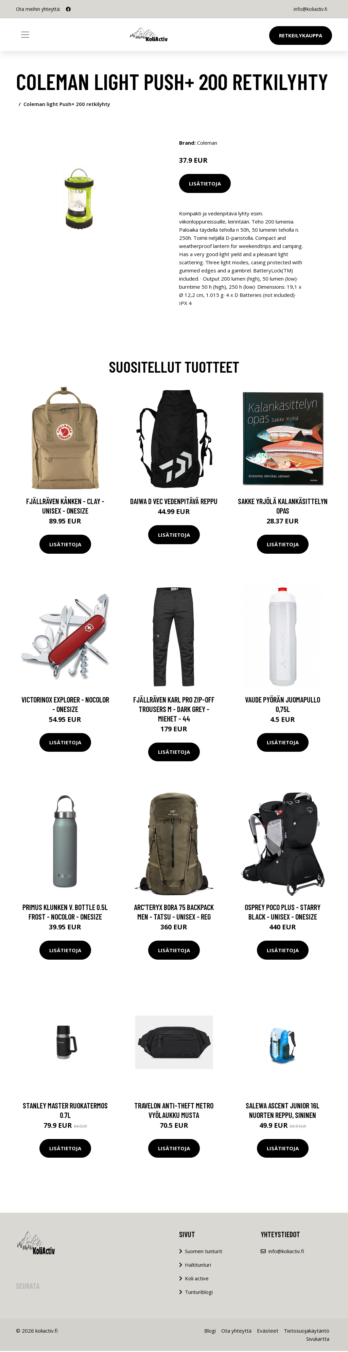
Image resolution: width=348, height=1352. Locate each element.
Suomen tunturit (203, 1252)
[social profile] (68, 9)
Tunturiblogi (199, 1292)
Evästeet (267, 1331)
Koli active (197, 1279)
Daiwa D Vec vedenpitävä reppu (174, 502)
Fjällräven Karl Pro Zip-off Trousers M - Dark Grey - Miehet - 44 (173, 710)
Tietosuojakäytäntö (306, 1331)
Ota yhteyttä (236, 1331)
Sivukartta (317, 1339)
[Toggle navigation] (25, 34)
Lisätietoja (205, 183)
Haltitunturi (198, 1265)
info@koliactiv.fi (309, 9)
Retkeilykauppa (300, 35)
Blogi (210, 1331)
